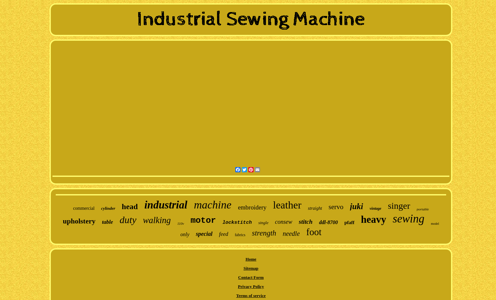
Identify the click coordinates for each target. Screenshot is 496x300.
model (435, 223)
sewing (408, 218)
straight (315, 208)
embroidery (252, 207)
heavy (374, 219)
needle (291, 233)
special (204, 234)
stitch (306, 221)
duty (128, 219)
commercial (84, 208)
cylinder (108, 208)
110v (180, 223)
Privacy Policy (251, 286)
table (107, 222)
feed (223, 234)
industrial (165, 205)
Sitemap (250, 268)
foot (314, 232)
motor (203, 220)
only (185, 234)
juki (356, 206)
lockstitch (237, 222)
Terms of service (251, 295)
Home (250, 259)
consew (283, 222)
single (263, 222)
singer (399, 206)
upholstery (79, 221)
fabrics (240, 235)
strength (264, 233)
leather (287, 205)
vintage (375, 208)
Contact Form (251, 277)
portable (423, 209)
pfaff (349, 222)
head (130, 206)
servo (335, 207)
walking (157, 220)
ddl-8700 (328, 222)
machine (212, 205)
